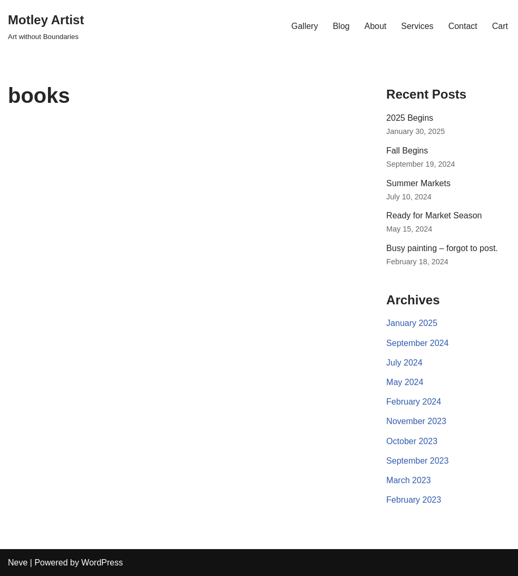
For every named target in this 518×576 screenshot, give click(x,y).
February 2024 (413, 401)
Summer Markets (418, 183)
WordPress (102, 562)
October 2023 (411, 441)
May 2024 (404, 382)
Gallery (304, 26)
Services (417, 26)
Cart (500, 26)
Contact (462, 26)
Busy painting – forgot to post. (442, 248)
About (375, 26)
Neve (17, 562)
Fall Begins (407, 150)
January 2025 (411, 323)
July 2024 (404, 362)
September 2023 (417, 460)
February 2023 (413, 499)
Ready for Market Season (434, 215)
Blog (341, 26)
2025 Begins (409, 117)
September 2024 (417, 343)
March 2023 (408, 480)
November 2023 (416, 421)
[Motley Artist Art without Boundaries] (46, 26)
